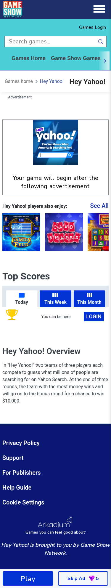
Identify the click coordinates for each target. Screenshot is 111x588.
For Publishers (21, 472)
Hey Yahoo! (52, 81)
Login (94, 316)
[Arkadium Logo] (55, 526)
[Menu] (99, 9)
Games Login (92, 27)
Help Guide (16, 487)
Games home (29, 58)
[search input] (49, 41)
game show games (76, 58)
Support (13, 457)
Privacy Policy (21, 442)
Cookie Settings (23, 502)
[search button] (101, 41)
